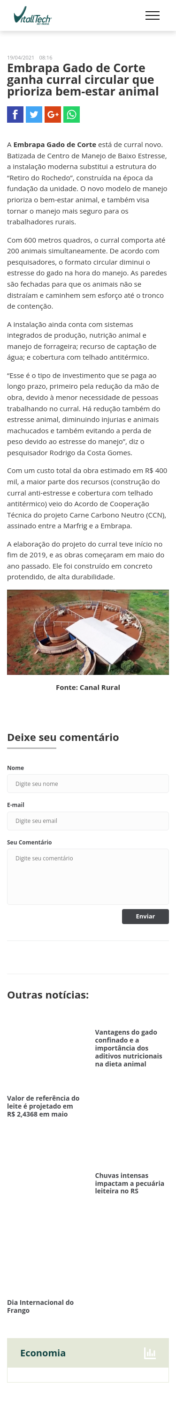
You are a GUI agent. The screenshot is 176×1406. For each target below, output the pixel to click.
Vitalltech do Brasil (33, 15)
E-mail (15, 805)
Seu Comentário (29, 842)
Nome (15, 768)
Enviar (145, 916)
